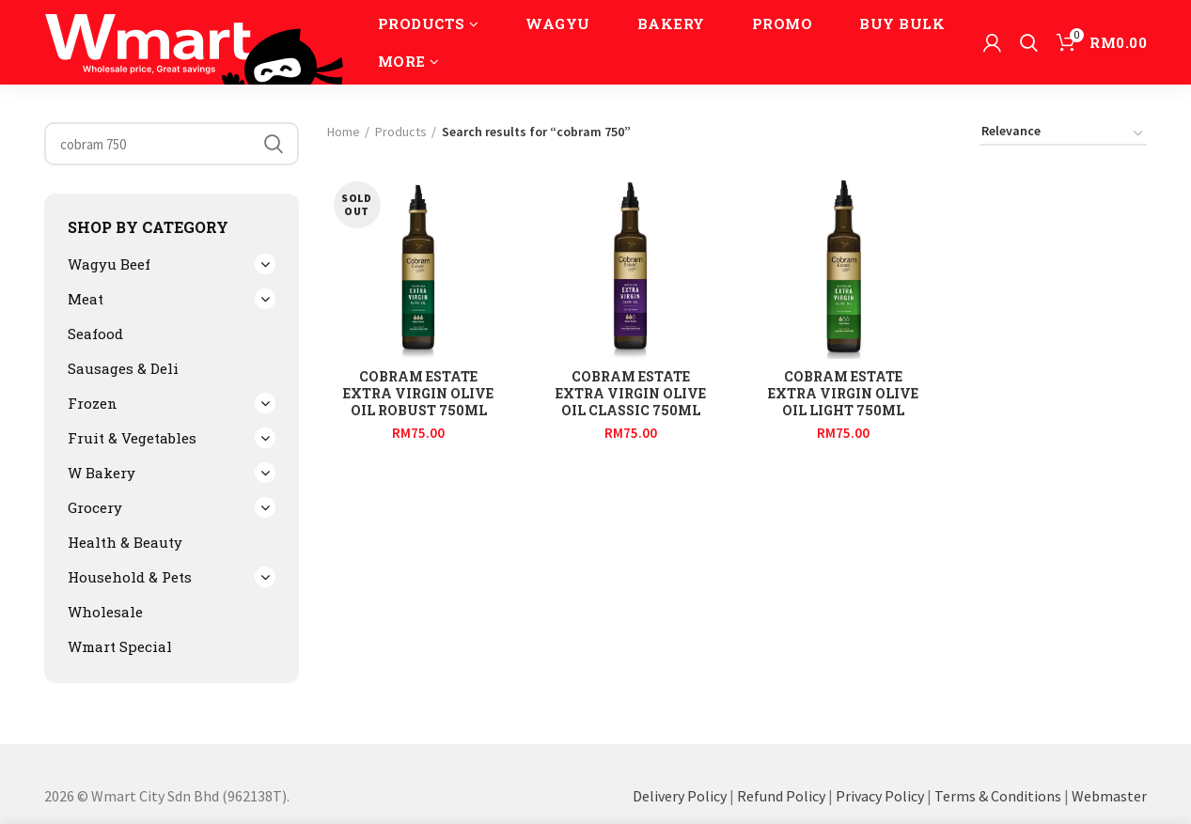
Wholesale (105, 611)
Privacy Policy (880, 795)
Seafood (95, 333)
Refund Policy (781, 795)
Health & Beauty (125, 542)
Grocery (95, 507)
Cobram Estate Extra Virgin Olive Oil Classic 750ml (631, 393)
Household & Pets (130, 576)
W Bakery (101, 472)
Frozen (93, 403)
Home (343, 131)
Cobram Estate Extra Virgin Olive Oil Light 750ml (843, 393)
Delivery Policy (680, 795)
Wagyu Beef (109, 264)
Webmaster (1109, 795)
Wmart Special (120, 646)
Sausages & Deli (123, 368)
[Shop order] (1063, 134)
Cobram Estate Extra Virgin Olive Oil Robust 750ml (418, 393)
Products (401, 131)
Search (273, 143)
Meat (85, 298)
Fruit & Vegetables (132, 437)
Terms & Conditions (997, 795)
